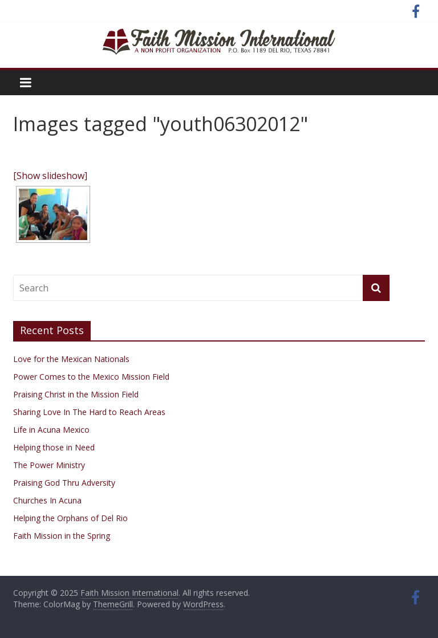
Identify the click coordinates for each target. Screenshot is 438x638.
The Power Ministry (49, 465)
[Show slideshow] (50, 175)
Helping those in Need (54, 447)
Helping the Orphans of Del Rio (70, 518)
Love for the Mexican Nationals (71, 358)
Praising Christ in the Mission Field (76, 394)
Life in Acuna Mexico (51, 429)
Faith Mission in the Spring (61, 535)
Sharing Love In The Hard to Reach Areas (89, 412)
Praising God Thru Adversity (64, 482)
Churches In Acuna (47, 500)
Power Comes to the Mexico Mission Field (91, 376)
